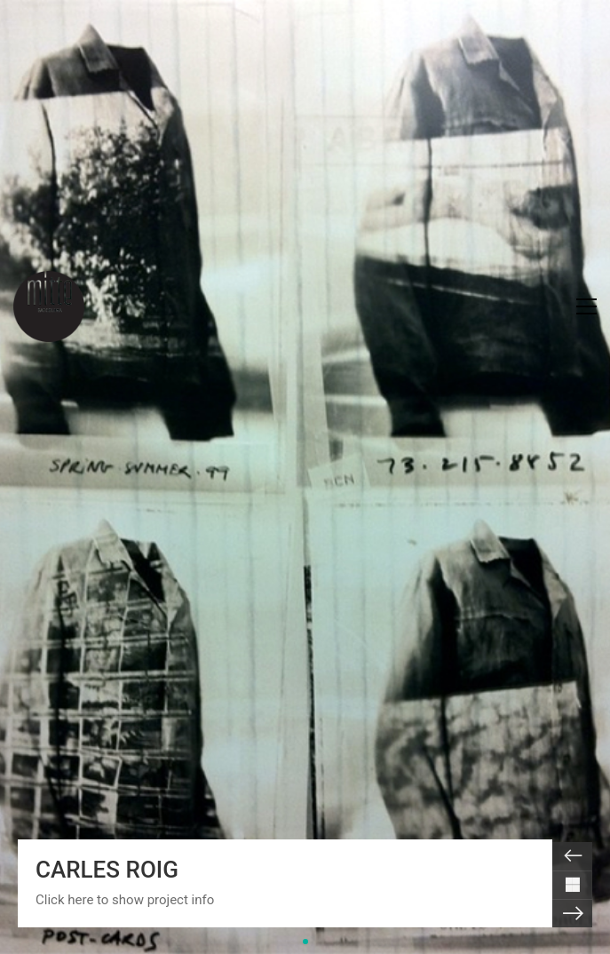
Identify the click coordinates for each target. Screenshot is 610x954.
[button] (586, 306)
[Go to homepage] (48, 306)
